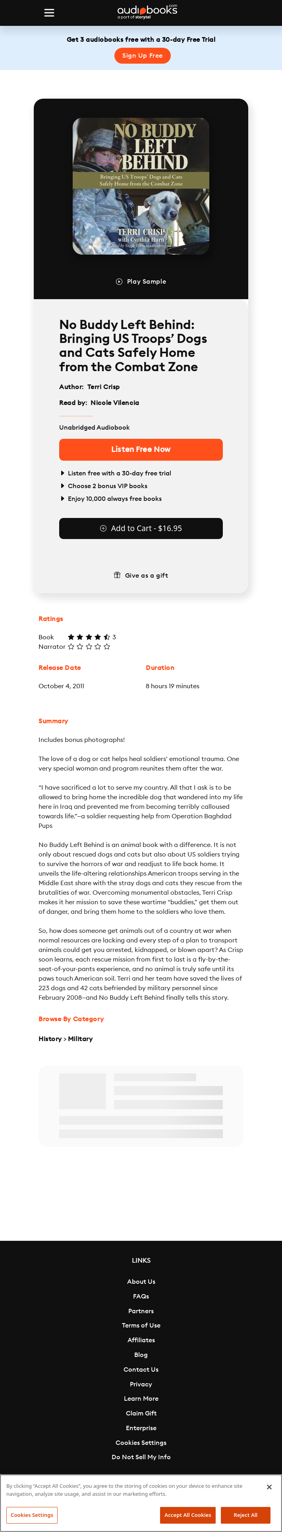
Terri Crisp (103, 387)
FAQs (141, 1296)
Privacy (141, 1384)
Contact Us (141, 1370)
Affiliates (141, 1340)
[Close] (269, 1487)
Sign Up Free (142, 56)
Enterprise (141, 1428)
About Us (141, 1282)
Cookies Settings (141, 1443)
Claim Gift (141, 1413)
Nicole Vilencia (115, 403)
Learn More (141, 1399)
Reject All (246, 1514)
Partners (141, 1311)
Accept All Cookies (187, 1514)
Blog (141, 1355)
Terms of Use (141, 1325)
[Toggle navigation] (49, 12)
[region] (141, 1503)
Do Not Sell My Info (141, 1457)
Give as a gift (146, 575)
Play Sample (146, 281)
